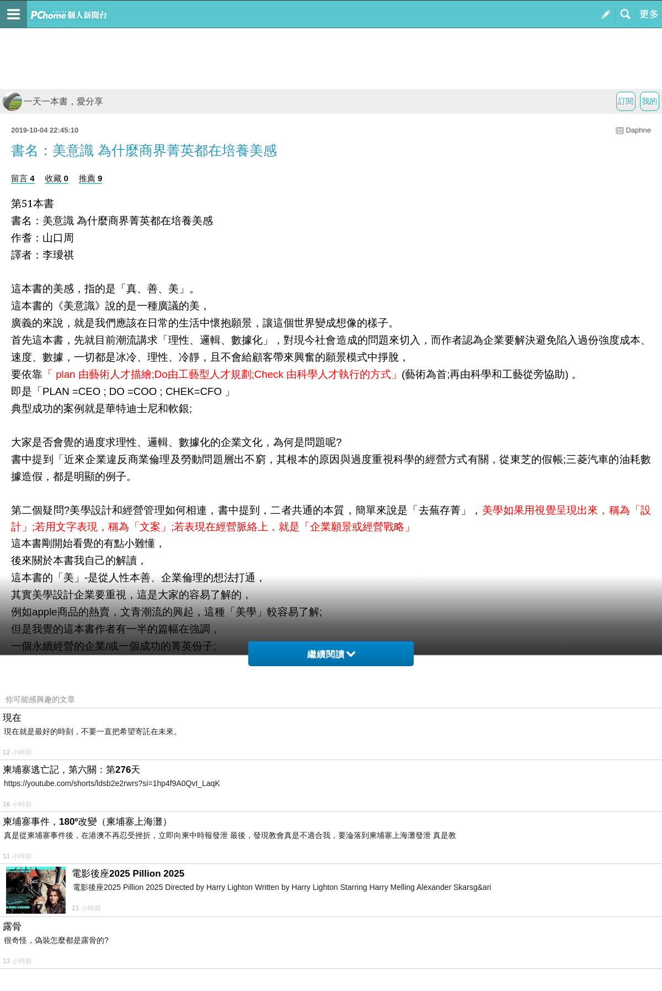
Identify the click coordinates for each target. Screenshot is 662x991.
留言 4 (23, 178)
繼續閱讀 (331, 654)
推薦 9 (91, 178)
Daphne (638, 130)
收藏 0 (56, 178)
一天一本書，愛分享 (53, 101)
